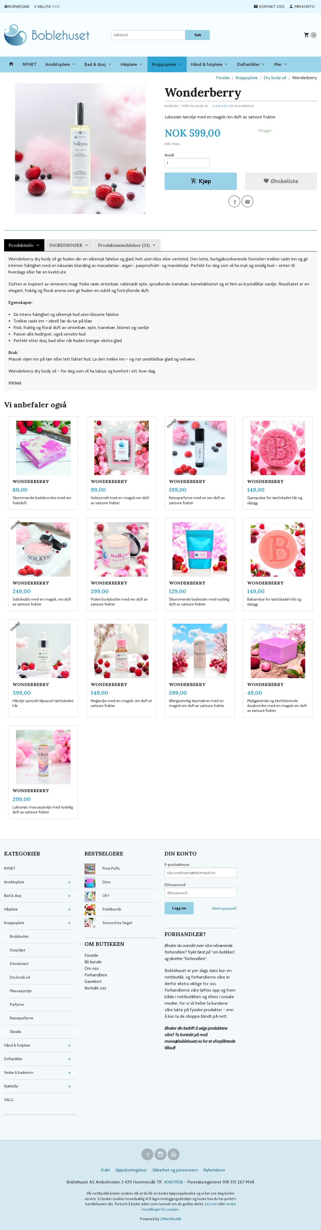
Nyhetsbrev (214, 1170)
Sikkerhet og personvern (175, 1170)
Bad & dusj (95, 64)
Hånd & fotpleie (206, 64)
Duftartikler (248, 64)
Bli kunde (93, 961)
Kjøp (200, 181)
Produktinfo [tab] (21, 245)
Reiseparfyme (21, 1018)
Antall (169, 155)
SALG (8, 1099)
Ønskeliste (280, 181)
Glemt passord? (224, 908)
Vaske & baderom (19, 1072)
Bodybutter (19, 936)
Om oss (91, 968)
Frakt (105, 1170)
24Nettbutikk (170, 1219)
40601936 (173, 1182)
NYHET (30, 64)
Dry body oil (20, 977)
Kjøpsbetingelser (131, 1170)
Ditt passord (175, 884)
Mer (277, 64)
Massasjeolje (21, 990)
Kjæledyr (11, 1086)
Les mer (211, 1204)
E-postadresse (177, 864)
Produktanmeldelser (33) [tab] (124, 245)
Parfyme (17, 1004)
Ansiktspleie (57, 64)
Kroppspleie (164, 64)
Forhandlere (95, 974)
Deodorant (19, 963)
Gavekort (93, 981)
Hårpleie (129, 64)
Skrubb (15, 1031)
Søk (197, 34)
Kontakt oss (95, 988)
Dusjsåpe (17, 950)
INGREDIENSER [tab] (65, 245)
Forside (223, 77)
